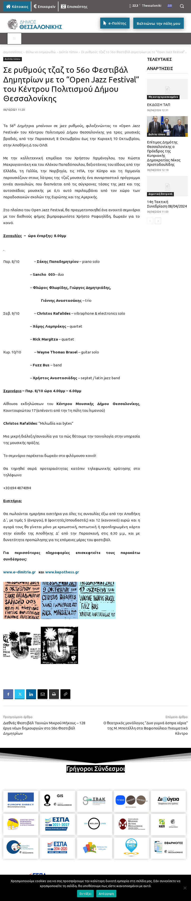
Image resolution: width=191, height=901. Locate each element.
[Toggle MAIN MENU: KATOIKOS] (14, 39)
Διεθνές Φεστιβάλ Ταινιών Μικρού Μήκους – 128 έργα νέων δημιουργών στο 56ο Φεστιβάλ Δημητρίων (44, 728)
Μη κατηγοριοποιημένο (163, 97)
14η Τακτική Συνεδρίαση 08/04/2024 (167, 204)
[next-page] (158, 221)
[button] (182, 6)
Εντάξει (85, 893)
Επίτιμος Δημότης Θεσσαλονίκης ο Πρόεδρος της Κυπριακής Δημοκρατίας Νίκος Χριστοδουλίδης (164, 153)
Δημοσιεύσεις (12, 52)
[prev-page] (150, 221)
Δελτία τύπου (68, 52)
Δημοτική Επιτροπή (160, 194)
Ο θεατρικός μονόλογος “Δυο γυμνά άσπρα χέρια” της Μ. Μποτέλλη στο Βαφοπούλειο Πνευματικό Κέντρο (145, 728)
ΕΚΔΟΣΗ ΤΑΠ (158, 105)
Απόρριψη (106, 893)
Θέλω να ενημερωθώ (41, 52)
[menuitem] (169, 6)
